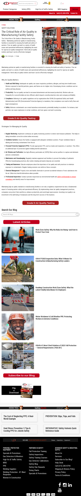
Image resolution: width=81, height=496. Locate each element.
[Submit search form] (35, 3)
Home (4, 25)
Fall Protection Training (38, 451)
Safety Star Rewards (37, 467)
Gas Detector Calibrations (39, 461)
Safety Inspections (36, 454)
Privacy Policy (60, 472)
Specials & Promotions (11, 453)
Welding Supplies (9, 469)
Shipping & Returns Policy (65, 469)
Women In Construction (12, 477)
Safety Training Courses (38, 457)
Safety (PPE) (26, 9)
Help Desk (59, 462)
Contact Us (74, 13)
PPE (4, 466)
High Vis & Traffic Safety (44, 9)
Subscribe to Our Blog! (63, 459)
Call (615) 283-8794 (63, 13)
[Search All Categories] (27, 3)
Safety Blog (33, 464)
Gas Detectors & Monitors (13, 456)
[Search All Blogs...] (40, 214)
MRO (5, 462)
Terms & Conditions (62, 475)
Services (75, 9)
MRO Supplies (62, 9)
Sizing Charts (34, 470)
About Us (52, 13)
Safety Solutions (8, 28)
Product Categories (10, 9)
